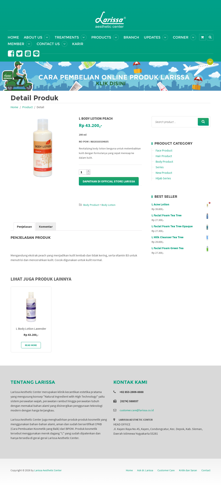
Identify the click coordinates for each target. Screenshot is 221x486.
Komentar (46, 226)
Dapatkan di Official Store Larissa (109, 181)
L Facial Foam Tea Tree (181, 215)
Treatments (67, 37)
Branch (131, 37)
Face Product (164, 150)
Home (13, 37)
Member (16, 44)
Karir (77, 44)
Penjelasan (24, 226)
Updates (152, 37)
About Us (33, 37)
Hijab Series (163, 178)
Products (101, 37)
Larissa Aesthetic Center (48, 470)
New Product (164, 173)
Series (160, 167)
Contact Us (48, 44)
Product (27, 107)
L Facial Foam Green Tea (181, 248)
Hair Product (164, 156)
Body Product (91, 205)
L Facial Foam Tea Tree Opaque (181, 226)
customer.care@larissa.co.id (137, 410)
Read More (31, 345)
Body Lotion (108, 205)
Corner (180, 37)
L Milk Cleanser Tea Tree (181, 237)
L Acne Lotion (181, 204)
